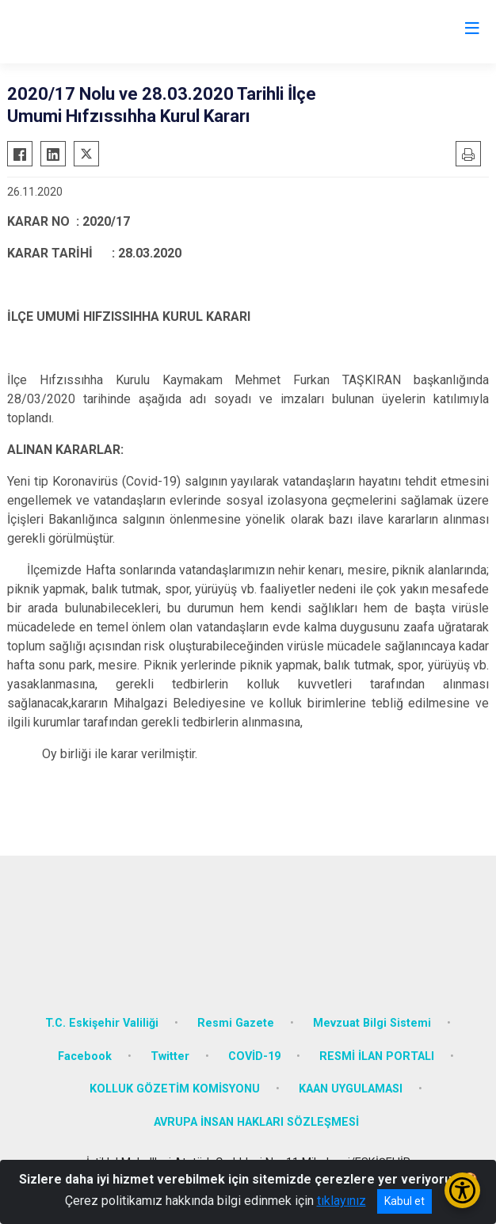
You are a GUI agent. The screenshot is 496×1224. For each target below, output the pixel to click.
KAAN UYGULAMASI (351, 1089)
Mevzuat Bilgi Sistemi (372, 1023)
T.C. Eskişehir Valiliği (101, 1023)
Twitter (170, 1056)
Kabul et (404, 1201)
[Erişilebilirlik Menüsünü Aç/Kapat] (462, 1190)
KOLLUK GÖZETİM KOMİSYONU (175, 1089)
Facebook (85, 1056)
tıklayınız (341, 1200)
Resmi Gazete (235, 1023)
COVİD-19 (254, 1056)
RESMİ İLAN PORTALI (376, 1056)
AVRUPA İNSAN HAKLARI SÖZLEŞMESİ (256, 1122)
